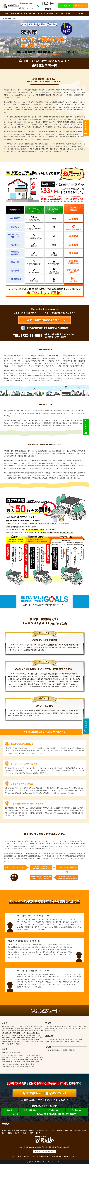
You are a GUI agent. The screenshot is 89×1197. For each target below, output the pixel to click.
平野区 (14, 1030)
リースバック (34, 1156)
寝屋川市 (8, 1035)
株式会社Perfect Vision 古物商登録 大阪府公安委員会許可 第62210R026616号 (44, 1147)
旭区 (3, 1026)
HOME (3, 18)
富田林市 (28, 1037)
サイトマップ (73, 1156)
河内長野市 (35, 1037)
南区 (3, 1033)
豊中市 (29, 1033)
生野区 (13, 1026)
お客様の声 (42, 1156)
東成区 (3, 1030)
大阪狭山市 (16, 1039)
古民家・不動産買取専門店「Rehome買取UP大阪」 (42, 1162)
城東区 (36, 1026)
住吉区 (31, 1026)
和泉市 (28, 1039)
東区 (38, 1030)
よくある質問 (51, 1156)
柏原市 (23, 1037)
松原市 (41, 1037)
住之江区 (26, 1026)
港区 (22, 1030)
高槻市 (18, 1033)
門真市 (8, 1037)
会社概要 (58, 1156)
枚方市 (3, 1035)
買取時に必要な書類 (23, 1156)
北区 (17, 1026)
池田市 (24, 1035)
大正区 (40, 1026)
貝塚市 (37, 1039)
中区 (9, 1033)
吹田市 (33, 1033)
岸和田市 (19, 1035)
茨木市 (38, 1033)
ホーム (14, 1156)
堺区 (35, 1030)
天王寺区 (13, 1028)
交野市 (18, 1037)
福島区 (18, 1030)
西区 (42, 1030)
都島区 (26, 1030)
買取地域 (9, 18)
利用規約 (65, 1156)
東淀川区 (8, 1030)
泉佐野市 (4, 1042)
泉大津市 (22, 1039)
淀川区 (31, 1030)
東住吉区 (37, 1028)
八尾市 (14, 1035)
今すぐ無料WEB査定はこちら (43, 320)
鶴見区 (8, 1028)
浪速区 (18, 1028)
